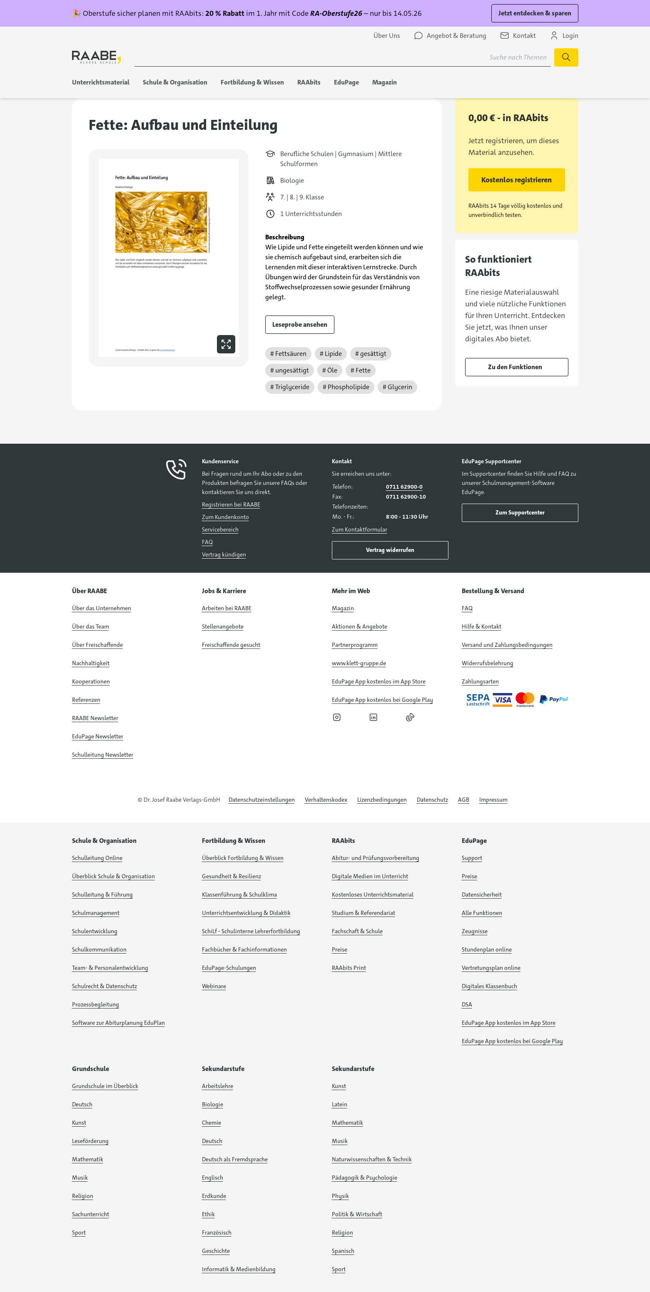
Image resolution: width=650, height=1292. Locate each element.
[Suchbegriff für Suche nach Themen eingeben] (342, 57)
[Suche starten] (566, 57)
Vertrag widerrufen (390, 550)
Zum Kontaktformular (359, 529)
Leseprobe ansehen (299, 324)
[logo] (96, 57)
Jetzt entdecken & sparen (534, 13)
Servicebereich (220, 529)
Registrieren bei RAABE (231, 504)
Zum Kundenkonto (225, 517)
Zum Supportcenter (520, 512)
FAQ (207, 542)
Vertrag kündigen (224, 554)
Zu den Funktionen (515, 367)
